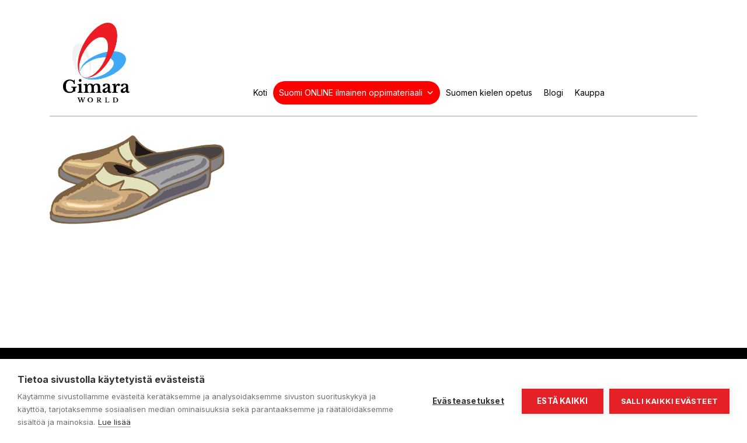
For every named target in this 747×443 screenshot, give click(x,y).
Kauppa (590, 92)
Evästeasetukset (468, 401)
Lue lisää (114, 422)
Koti (260, 92)
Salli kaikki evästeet (669, 401)
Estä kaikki (562, 401)
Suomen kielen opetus (489, 92)
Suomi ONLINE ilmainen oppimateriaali (356, 92)
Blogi (553, 92)
